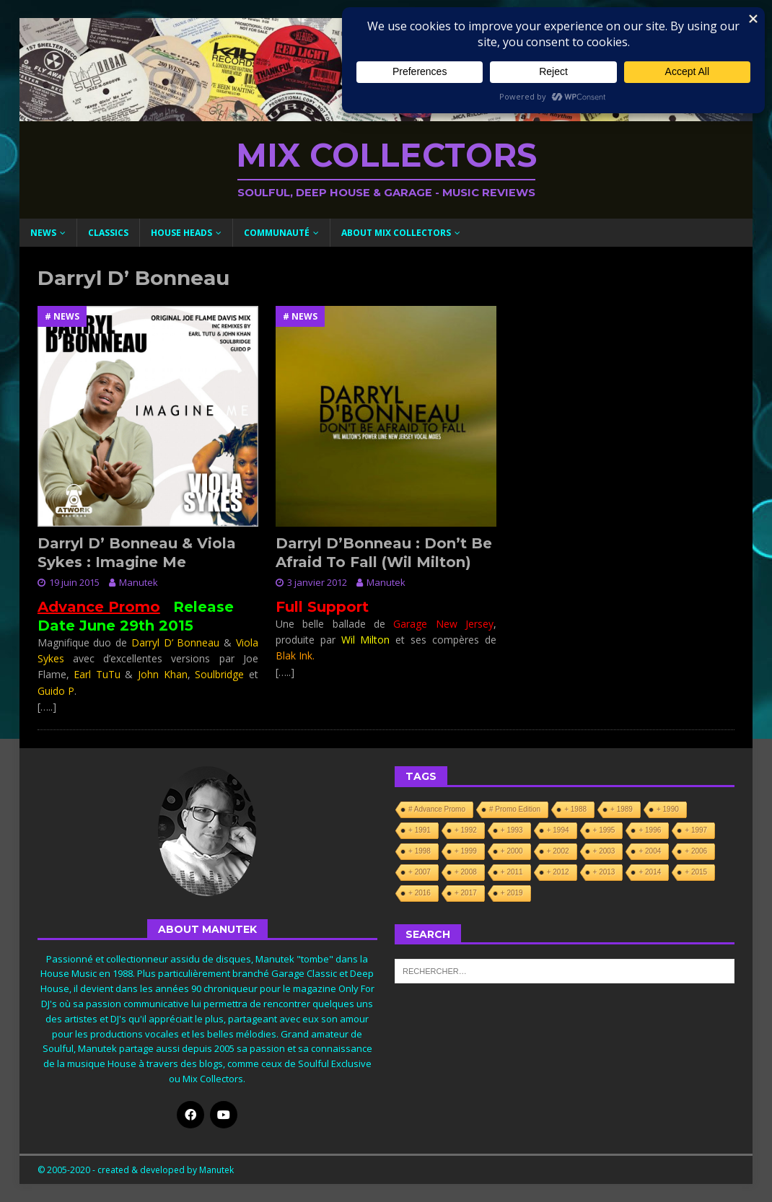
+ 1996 (650, 830)
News (43, 233)
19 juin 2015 (74, 582)
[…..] (47, 707)
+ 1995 (604, 830)
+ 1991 (419, 830)
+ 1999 (466, 851)
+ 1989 (621, 809)
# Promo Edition (514, 809)
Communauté (277, 233)
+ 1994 (558, 830)
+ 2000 (512, 851)
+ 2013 (604, 872)
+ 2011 (512, 872)
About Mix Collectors (396, 233)
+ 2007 (419, 872)
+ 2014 (650, 872)
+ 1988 (575, 809)
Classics (108, 233)
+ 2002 (558, 851)
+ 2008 (466, 872)
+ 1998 (419, 851)
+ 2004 (650, 851)
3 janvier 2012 (317, 582)
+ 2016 (419, 893)
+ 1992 (466, 830)
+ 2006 (696, 851)
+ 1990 (668, 809)
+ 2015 (696, 872)
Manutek (138, 582)
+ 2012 (558, 872)
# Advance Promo (436, 809)
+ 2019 (512, 893)
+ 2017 (466, 893)
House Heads (181, 233)
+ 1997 (696, 830)
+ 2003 (604, 851)
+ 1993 (512, 830)
